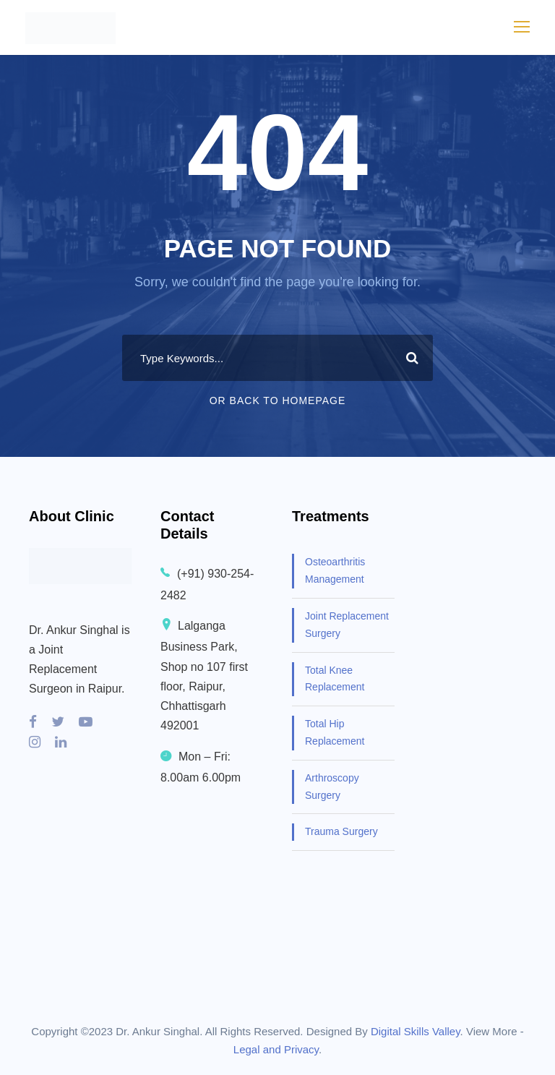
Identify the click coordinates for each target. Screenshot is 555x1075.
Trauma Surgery (341, 831)
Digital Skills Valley (415, 1031)
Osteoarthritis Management (335, 570)
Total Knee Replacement (335, 678)
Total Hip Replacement (335, 732)
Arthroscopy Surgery (332, 786)
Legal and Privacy (276, 1049)
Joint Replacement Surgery (347, 624)
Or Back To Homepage (278, 400)
